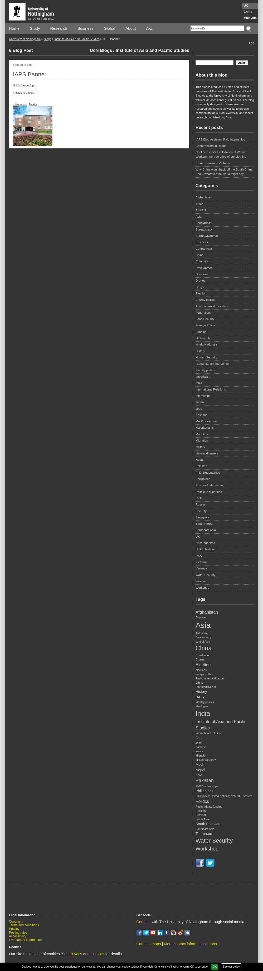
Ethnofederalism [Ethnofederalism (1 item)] (206, 686)
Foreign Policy (205, 325)
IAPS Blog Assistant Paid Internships (220, 139)
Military (200, 446)
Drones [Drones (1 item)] (200, 659)
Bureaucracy (204, 229)
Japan (200, 402)
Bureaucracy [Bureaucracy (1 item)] (203, 637)
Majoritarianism (206, 427)
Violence (201, 568)
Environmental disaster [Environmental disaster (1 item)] (210, 678)
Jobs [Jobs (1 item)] (199, 742)
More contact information (185, 944)
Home (14, 28)
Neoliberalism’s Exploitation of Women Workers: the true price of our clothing (221, 154)
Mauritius (202, 434)
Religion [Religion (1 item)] (201, 810)
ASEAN (201, 210)
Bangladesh (204, 222)
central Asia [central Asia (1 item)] (203, 641)
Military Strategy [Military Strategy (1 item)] (206, 759)
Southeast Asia (206, 530)
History (200, 351)
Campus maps (149, 944)
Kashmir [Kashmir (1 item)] (201, 747)
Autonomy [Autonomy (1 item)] (202, 633)
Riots (199, 498)
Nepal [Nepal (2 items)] (200, 770)
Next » (33, 104)
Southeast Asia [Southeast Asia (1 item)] (205, 828)
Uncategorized (205, 542)
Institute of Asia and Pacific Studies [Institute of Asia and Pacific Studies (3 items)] (221, 724)
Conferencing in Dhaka (211, 145)
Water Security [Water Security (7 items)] (214, 840)
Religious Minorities (209, 491)
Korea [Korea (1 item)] (199, 751)
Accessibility (17, 936)
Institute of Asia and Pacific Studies (76, 39)
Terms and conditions (24, 925)
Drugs (200, 287)
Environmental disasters (212, 306)
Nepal (199, 459)
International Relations (211, 389)
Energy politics (205, 299)
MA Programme (206, 421)
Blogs (47, 39)
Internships (203, 395)
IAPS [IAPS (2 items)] (200, 697)
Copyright (15, 921)
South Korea (204, 523)
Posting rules (18, 932)
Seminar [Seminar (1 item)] (201, 815)
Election (201, 293)
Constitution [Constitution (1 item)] (203, 655)
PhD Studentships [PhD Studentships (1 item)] (207, 786)
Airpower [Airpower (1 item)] (201, 617)
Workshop (202, 587)
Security (201, 511)
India (199, 382)
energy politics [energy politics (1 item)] (204, 674)
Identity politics (206, 370)
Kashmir (201, 415)
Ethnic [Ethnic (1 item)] (199, 682)
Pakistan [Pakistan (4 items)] (205, 780)
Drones (200, 280)
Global (109, 28)
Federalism (203, 312)
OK (215, 966)
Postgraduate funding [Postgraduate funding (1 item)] (209, 806)
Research (58, 28)
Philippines (203, 479)
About (130, 28)
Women (201, 581)
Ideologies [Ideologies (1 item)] (202, 706)
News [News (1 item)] (199, 775)
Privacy (14, 929)
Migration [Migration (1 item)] (201, 755)
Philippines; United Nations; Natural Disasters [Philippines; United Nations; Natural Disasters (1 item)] (224, 796)
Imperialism (203, 376)
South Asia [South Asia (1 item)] (202, 819)
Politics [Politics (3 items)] (202, 801)
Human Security (206, 357)
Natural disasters (207, 453)
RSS (252, 43)
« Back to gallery (23, 92)
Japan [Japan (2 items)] (201, 738)
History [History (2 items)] (201, 691)
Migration (202, 440)
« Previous (20, 104)
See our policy (231, 966)
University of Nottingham (25, 39)
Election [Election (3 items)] (203, 664)
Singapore (203, 517)
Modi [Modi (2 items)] (199, 764)
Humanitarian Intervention (213, 363)
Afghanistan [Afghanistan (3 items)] (207, 612)
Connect (144, 922)
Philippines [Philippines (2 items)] (204, 791)
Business (85, 28)
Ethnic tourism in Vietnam (213, 163)
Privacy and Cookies (87, 954)
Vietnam (201, 562)
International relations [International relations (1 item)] (209, 733)
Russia (200, 504)
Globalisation (204, 338)
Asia (198, 216)
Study (35, 28)
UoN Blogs (101, 50)
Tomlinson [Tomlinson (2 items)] (204, 834)
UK (245, 6)
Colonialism (203, 261)
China (247, 12)
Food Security (205, 319)
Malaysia (250, 18)
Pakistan (201, 466)
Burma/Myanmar (207, 235)
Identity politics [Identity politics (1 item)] (205, 702)
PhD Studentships (208, 472)
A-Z (149, 28)
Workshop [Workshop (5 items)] (207, 849)
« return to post (22, 64)
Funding (201, 331)
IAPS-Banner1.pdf (24, 85)
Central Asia (204, 248)
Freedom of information (25, 940)
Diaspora (202, 274)
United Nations (206, 549)
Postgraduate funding (210, 485)
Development (204, 267)
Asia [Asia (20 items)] (203, 625)
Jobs (199, 408)
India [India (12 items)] (203, 713)
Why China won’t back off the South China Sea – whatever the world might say (224, 172)
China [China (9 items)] (204, 648)
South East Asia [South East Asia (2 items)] (209, 824)
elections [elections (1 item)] (201, 670)
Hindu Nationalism (208, 344)
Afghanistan (204, 197)
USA (199, 555)
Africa (199, 204)
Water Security (205, 575)
